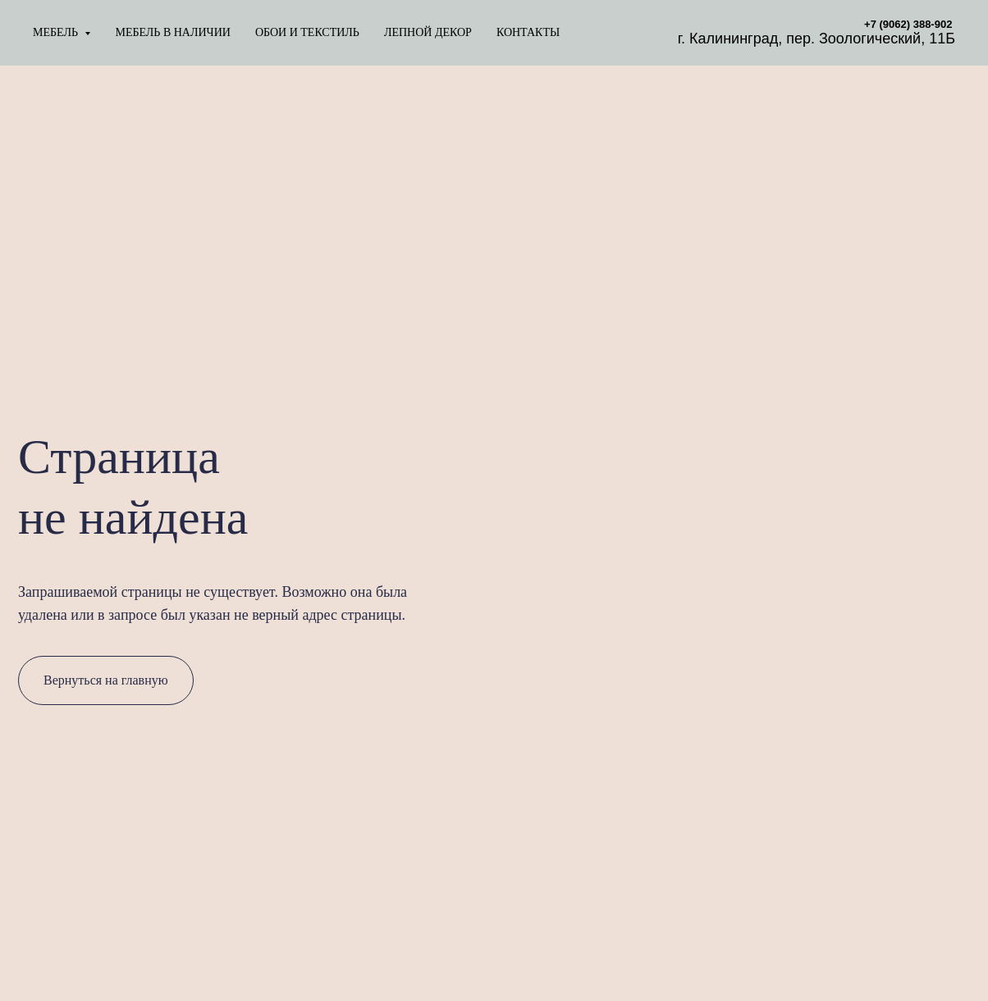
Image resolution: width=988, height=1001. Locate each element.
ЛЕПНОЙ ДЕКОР (428, 32)
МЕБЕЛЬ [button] (56, 32)
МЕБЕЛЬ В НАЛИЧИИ (172, 32)
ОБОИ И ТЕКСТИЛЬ (307, 32)
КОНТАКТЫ (528, 32)
